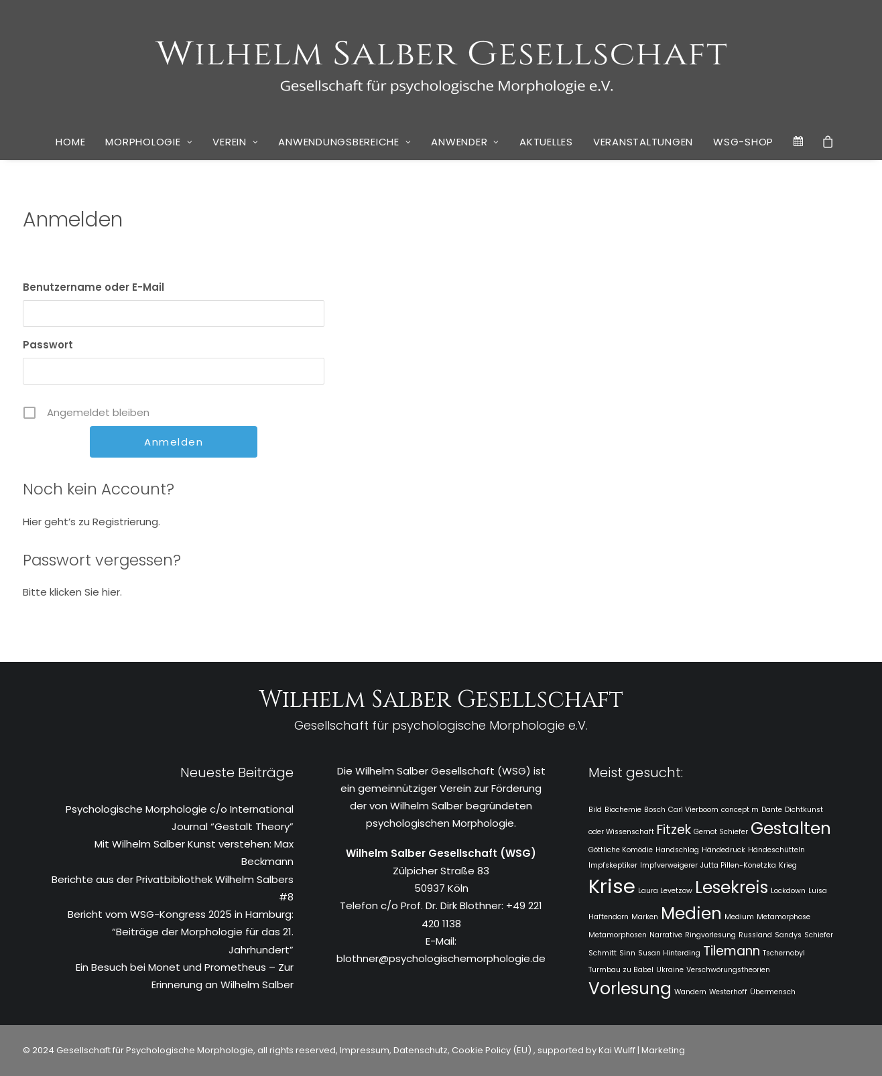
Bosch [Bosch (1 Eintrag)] (655, 810)
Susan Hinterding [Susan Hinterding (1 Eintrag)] (669, 953)
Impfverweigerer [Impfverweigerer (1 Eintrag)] (669, 865)
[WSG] (441, 61)
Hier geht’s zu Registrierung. (91, 522)
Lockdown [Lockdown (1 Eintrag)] (788, 891)
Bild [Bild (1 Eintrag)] (595, 810)
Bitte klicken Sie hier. (72, 592)
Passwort (48, 345)
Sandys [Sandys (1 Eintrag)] (788, 935)
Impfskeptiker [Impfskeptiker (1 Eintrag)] (612, 865)
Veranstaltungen (643, 142)
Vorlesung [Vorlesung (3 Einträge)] (630, 988)
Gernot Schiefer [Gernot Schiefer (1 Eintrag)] (721, 832)
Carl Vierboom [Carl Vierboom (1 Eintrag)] (693, 810)
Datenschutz (420, 1050)
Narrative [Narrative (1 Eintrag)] (665, 935)
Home (70, 142)
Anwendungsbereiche (344, 142)
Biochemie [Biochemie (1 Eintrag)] (623, 810)
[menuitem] (70, 142)
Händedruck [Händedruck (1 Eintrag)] (723, 850)
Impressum (363, 1050)
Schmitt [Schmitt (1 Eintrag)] (602, 953)
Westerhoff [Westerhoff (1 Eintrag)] (728, 992)
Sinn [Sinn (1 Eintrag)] (627, 953)
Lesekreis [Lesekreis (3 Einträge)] (731, 887)
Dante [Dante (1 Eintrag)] (771, 810)
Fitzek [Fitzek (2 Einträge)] (674, 830)
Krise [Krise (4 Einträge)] (611, 886)
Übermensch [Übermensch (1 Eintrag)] (773, 992)
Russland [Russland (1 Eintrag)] (755, 935)
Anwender (465, 142)
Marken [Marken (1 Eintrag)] (644, 917)
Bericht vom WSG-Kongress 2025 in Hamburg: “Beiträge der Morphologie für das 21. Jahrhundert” (181, 932)
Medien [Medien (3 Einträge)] (691, 913)
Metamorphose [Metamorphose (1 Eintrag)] (783, 917)
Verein (235, 142)
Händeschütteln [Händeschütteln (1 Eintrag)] (776, 850)
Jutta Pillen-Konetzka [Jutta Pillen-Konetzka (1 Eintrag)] (738, 865)
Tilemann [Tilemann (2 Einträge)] (731, 951)
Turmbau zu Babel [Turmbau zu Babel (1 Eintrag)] (620, 970)
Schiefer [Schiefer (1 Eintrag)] (818, 935)
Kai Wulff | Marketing (641, 1050)
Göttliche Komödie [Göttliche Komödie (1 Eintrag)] (620, 850)
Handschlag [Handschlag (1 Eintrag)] (677, 850)
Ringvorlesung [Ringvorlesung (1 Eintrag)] (710, 935)
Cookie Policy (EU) (492, 1050)
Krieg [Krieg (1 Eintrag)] (788, 865)
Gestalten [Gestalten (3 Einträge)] (791, 828)
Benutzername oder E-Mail (93, 287)
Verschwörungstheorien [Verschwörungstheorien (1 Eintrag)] (728, 970)
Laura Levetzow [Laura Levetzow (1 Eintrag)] (665, 891)
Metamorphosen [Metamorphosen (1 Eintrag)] (617, 935)
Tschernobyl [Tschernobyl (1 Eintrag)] (784, 953)
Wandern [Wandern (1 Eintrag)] (690, 992)
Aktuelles (546, 142)
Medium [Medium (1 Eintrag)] (739, 917)
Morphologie (148, 142)
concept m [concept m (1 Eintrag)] (740, 810)
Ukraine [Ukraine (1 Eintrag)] (670, 970)
